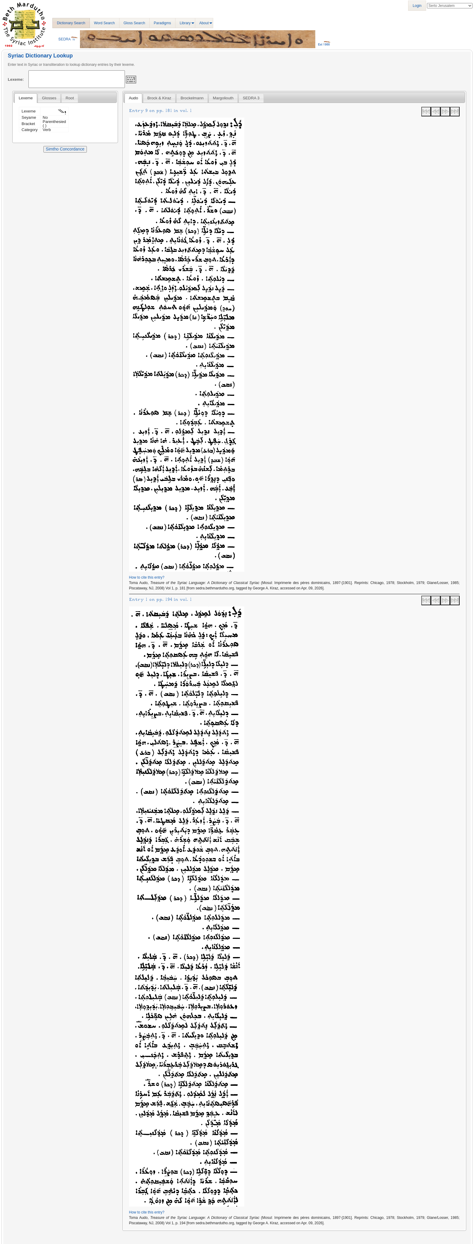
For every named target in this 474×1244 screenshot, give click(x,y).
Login (417, 6)
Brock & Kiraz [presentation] (159, 98)
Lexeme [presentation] (26, 98)
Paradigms (162, 23)
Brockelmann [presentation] (192, 98)
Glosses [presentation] (49, 98)
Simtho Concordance (65, 149)
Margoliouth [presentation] (223, 98)
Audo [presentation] (133, 98)
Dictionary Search (71, 23)
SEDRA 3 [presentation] (251, 98)
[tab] (25, 98)
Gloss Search (134, 23)
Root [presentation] (70, 98)
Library (185, 23)
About (204, 23)
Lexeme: (16, 79)
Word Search (104, 23)
